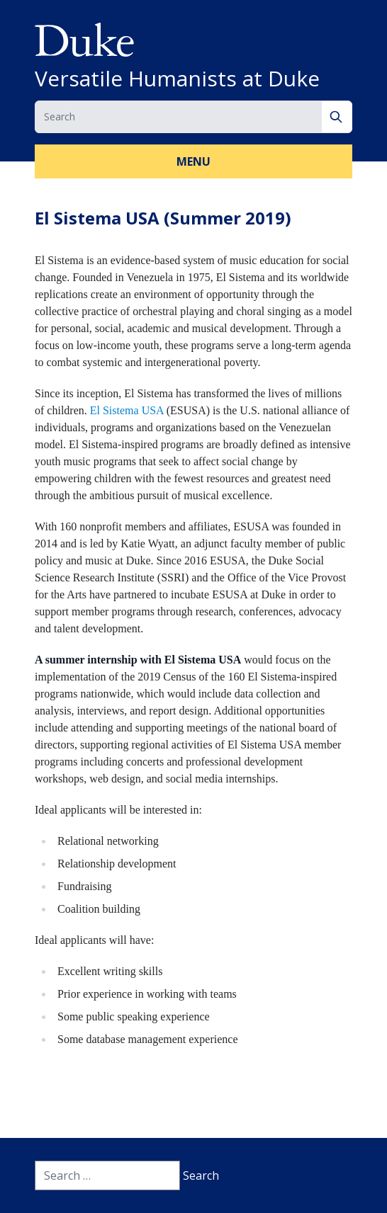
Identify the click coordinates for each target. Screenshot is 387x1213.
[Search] (337, 116)
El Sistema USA (127, 410)
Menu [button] (193, 161)
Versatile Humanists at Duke (177, 78)
